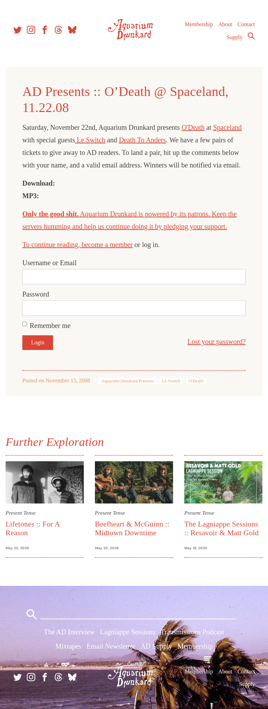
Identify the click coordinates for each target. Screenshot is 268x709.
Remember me (50, 325)
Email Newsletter (111, 646)
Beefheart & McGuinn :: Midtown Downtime (132, 528)
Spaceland (227, 127)
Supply (235, 37)
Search (251, 35)
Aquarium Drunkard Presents (127, 381)
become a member (107, 244)
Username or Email (49, 263)
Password (35, 294)
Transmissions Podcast (192, 632)
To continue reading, (52, 244)
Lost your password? (216, 341)
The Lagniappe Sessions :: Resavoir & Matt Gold (221, 528)
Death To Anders (142, 140)
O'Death (192, 127)
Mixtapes (68, 646)
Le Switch (90, 140)
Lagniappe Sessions (127, 632)
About (225, 24)
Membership (199, 24)
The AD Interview (69, 632)
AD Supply (156, 646)
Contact (246, 24)
